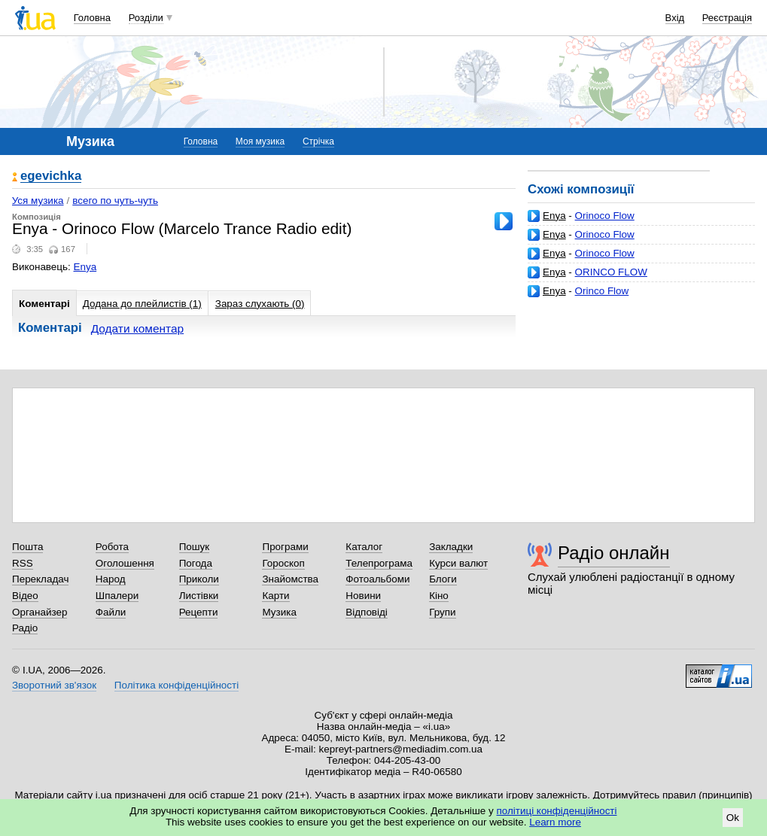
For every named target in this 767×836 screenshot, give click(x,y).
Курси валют (458, 563)
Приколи (199, 579)
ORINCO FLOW (611, 272)
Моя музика (260, 141)
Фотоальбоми (377, 579)
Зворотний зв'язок (54, 685)
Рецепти (198, 612)
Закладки (451, 546)
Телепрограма (378, 563)
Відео (25, 595)
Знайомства (290, 579)
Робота (112, 546)
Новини (363, 595)
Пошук (194, 546)
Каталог (363, 546)
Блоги (443, 579)
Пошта (27, 546)
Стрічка (318, 141)
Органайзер (39, 612)
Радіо (25, 628)
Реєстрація (727, 17)
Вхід (675, 17)
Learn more (555, 822)
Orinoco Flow (605, 215)
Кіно (439, 595)
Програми (285, 546)
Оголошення (125, 563)
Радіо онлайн (614, 553)
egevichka (50, 176)
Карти (275, 595)
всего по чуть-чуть (115, 200)
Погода (195, 563)
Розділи (146, 17)
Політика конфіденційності (176, 685)
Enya (554, 215)
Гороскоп (283, 563)
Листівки (199, 595)
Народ (111, 579)
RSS (22, 563)
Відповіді (366, 612)
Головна (92, 17)
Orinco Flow (602, 290)
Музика (279, 612)
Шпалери (117, 595)
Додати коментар (137, 328)
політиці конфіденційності (557, 810)
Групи (442, 612)
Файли (111, 612)
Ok (732, 817)
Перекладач (40, 579)
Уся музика (38, 200)
